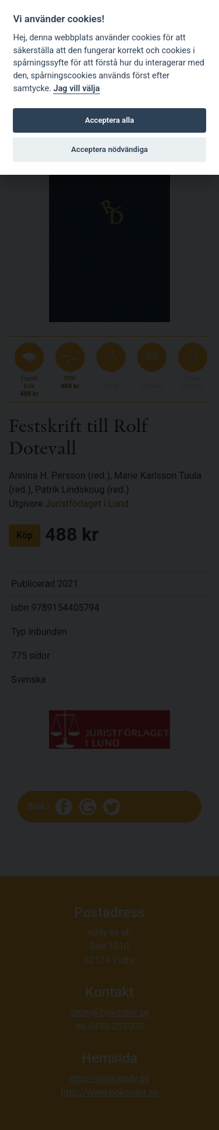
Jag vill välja (76, 89)
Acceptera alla (109, 120)
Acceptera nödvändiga (109, 149)
